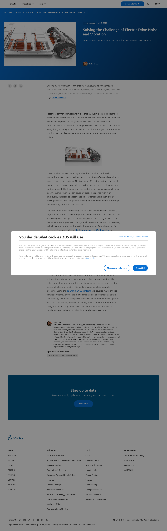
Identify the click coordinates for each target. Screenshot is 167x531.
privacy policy (90, 258)
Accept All (140, 268)
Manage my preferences (116, 268)
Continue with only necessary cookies (132, 237)
